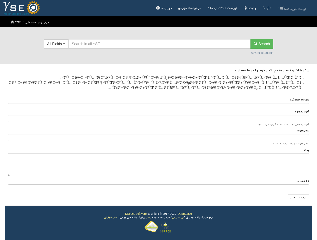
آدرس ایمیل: (301, 112)
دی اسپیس (178, 217)
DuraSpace (185, 213)
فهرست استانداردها (222, 8)
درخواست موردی (189, 8)
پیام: (306, 150)
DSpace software (136, 213)
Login (266, 8)
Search (262, 44)
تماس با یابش (111, 217)
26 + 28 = (303, 181)
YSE (18, 22)
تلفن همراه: (302, 131)
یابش (148, 217)
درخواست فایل (298, 198)
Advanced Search (262, 52)
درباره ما (164, 8)
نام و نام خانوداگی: (299, 100)
